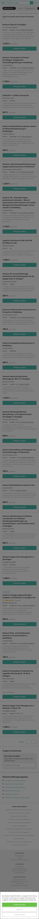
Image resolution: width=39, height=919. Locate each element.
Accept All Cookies (19, 905)
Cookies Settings (19, 914)
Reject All (19, 909)
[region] (19, 905)
